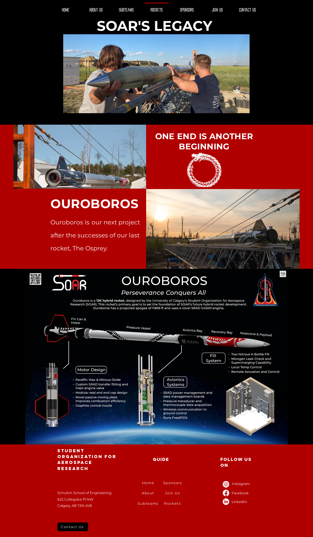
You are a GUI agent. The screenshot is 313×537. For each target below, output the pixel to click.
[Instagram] (226, 484)
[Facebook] (226, 493)
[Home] (148, 483)
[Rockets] (173, 503)
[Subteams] (148, 503)
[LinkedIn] (226, 501)
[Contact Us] (72, 526)
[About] (148, 493)
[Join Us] (173, 493)
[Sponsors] (173, 483)
